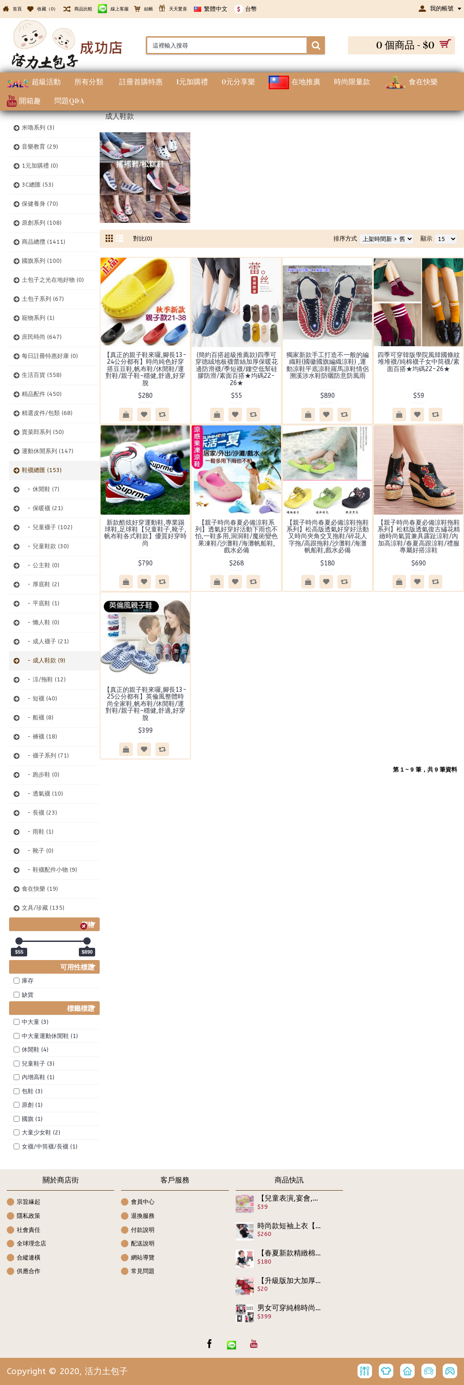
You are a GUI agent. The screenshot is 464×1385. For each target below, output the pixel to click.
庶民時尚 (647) (42, 336)
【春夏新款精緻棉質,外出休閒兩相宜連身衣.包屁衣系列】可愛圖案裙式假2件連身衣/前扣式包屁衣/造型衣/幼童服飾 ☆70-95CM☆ (289, 1253)
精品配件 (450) (42, 394)
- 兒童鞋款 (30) (45, 546)
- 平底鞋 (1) (40, 603)
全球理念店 (26, 1244)
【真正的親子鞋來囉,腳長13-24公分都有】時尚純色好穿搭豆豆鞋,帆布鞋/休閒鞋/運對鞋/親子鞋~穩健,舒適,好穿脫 (145, 369)
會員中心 (138, 1202)
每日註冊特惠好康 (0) (50, 355)
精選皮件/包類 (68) (47, 413)
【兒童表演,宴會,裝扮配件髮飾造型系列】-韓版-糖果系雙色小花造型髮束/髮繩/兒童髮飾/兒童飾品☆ (289, 1198)
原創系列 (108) (42, 222)
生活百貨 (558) (42, 375)
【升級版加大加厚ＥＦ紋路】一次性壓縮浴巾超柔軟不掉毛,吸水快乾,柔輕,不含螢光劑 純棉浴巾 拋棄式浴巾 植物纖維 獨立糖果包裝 (289, 1281)
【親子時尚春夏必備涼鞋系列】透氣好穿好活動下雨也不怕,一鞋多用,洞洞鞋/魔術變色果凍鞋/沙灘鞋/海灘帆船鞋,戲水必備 (236, 537)
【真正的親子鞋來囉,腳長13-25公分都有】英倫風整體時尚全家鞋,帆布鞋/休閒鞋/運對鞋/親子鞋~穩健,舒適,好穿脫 (145, 704)
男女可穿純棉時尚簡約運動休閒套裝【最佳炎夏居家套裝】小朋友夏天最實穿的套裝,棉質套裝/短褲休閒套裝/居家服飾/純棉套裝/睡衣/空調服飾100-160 (289, 1308)
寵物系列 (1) (38, 317)
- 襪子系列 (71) (45, 755)
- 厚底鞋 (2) (40, 584)
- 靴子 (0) (37, 850)
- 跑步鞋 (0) (40, 774)
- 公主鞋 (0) (40, 565)
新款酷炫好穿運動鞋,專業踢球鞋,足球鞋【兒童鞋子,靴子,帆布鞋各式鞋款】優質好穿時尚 (145, 533)
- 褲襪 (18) (39, 736)
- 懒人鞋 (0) (40, 622)
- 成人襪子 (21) (45, 641)
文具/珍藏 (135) (43, 907)
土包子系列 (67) (43, 298)
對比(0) (142, 238)
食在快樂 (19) (40, 888)
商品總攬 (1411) (43, 241)
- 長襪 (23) (39, 812)
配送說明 (138, 1244)
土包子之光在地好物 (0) (53, 279)
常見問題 (138, 1272)
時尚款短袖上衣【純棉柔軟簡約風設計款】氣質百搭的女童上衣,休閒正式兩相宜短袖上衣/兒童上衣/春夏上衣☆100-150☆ (289, 1226)
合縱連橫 (23, 1258)
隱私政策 (23, 1216)
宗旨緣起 (23, 1202)
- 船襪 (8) (37, 717)
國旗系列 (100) (42, 260)
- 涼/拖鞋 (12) (44, 679)
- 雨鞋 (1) (37, 831)
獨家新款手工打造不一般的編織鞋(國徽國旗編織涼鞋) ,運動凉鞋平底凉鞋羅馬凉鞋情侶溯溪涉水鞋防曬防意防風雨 (327, 365)
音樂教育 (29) (40, 146)
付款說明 (138, 1230)
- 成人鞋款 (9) (43, 660)
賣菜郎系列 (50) (43, 432)
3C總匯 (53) (37, 184)
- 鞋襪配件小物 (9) (49, 869)
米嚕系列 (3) (38, 127)
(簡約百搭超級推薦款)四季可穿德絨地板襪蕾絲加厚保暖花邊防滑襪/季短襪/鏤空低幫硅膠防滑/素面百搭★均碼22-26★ (236, 369)
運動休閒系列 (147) (47, 451)
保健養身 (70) (40, 203)
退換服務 (138, 1216)
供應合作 (23, 1272)
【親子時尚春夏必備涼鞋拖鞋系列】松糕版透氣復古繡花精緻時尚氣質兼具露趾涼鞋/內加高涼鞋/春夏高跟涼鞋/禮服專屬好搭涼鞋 (418, 537)
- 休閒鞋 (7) (40, 489)
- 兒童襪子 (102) (47, 527)
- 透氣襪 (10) (42, 793)
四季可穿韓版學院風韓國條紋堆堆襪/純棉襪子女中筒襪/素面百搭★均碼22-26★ (418, 362)
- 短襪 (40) (39, 698)
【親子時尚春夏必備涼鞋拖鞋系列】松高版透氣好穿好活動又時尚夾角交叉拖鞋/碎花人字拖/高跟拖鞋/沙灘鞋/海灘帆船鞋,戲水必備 (327, 537)
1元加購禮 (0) (40, 165)
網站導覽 (138, 1258)
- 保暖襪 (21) (42, 508)
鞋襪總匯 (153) (42, 470)
